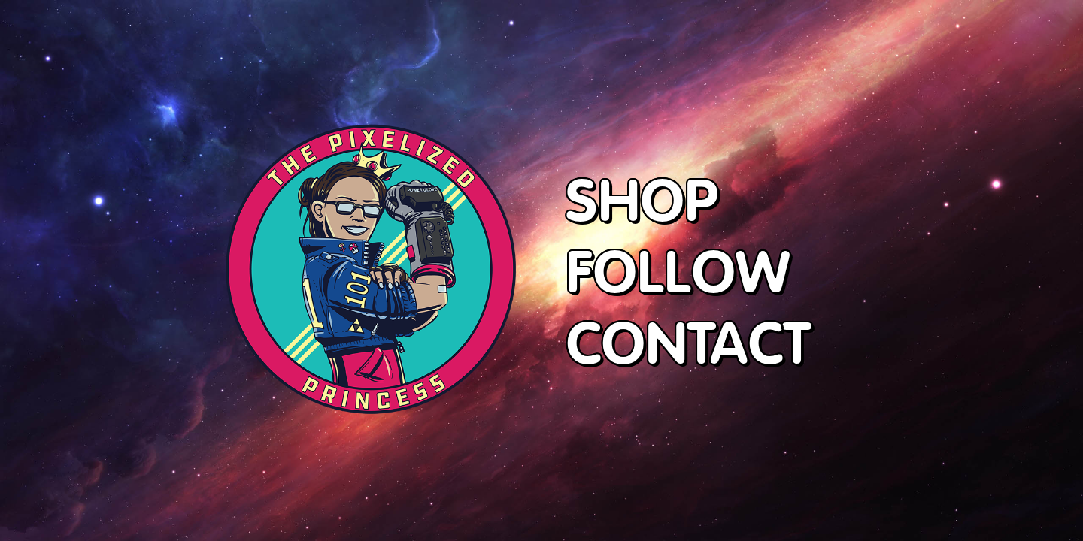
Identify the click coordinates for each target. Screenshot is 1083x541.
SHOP (642, 199)
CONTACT (688, 342)
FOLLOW (678, 271)
